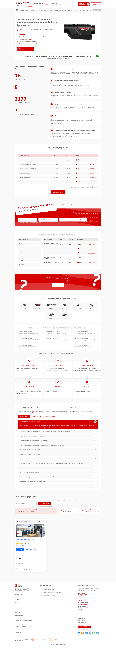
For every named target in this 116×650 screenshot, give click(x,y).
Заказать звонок (58, 285)
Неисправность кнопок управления (49, 258)
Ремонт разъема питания (26, 182)
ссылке (22, 623)
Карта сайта (18, 627)
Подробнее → (91, 244)
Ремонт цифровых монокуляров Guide (50, 591)
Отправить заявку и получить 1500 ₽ (61, 219)
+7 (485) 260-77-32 (56, 3)
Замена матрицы (24, 160)
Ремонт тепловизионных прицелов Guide (51, 588)
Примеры (17, 595)
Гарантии (61, 10)
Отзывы (50, 10)
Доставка (56, 10)
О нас (45, 10)
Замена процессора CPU (26, 177)
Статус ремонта (97, 10)
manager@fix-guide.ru (83, 599)
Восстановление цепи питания (28, 164)
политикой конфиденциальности (36, 222)
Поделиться (79, 628)
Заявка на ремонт (78, 10)
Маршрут (20, 545)
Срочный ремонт (34, 10)
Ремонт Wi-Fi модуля (25, 173)
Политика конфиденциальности (58, 640)
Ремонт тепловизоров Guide (47, 585)
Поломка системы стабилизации (51, 262)
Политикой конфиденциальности (46, 501)
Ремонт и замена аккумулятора (28, 168)
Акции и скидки (68, 10)
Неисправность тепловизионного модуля (51, 244)
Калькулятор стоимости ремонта (23, 616)
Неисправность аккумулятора (51, 253)
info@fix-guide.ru (82, 596)
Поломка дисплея (48, 249)
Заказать (93, 160)
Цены (41, 10)
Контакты (85, 10)
